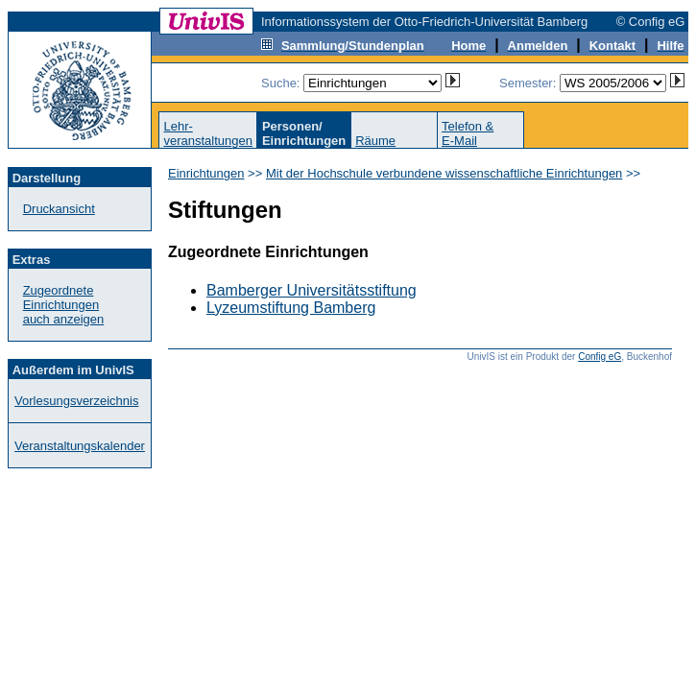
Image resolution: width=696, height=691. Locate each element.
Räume (375, 140)
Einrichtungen (206, 173)
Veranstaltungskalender (79, 446)
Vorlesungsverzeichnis (76, 400)
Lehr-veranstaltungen (207, 133)
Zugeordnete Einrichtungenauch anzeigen (64, 304)
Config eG (599, 356)
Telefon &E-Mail (467, 133)
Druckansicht (59, 209)
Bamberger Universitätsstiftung (311, 290)
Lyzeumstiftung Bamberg (290, 307)
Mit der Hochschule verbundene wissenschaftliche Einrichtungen (444, 173)
